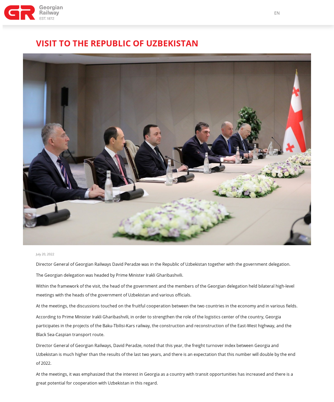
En (277, 13)
